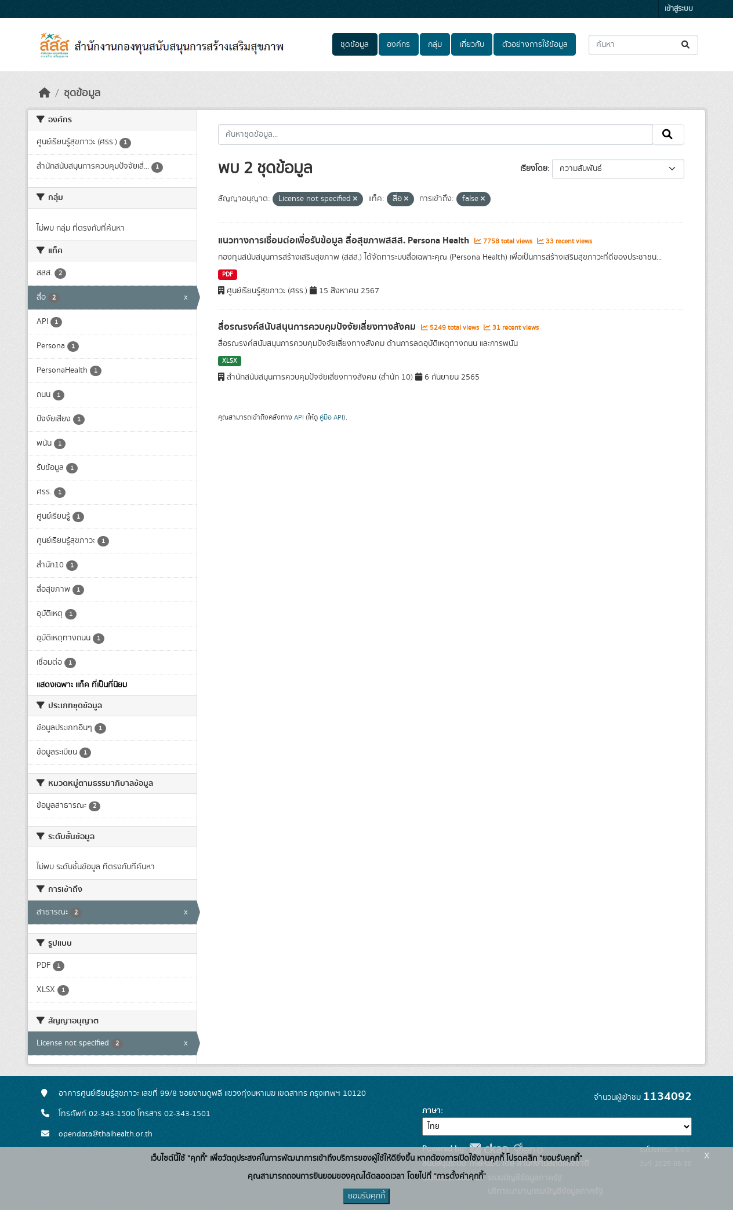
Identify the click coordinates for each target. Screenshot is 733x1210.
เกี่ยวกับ (472, 44)
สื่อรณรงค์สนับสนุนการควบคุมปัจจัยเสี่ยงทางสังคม (318, 326)
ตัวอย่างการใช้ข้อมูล (535, 44)
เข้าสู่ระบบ (679, 8)
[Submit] (686, 45)
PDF (227, 274)
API (299, 417)
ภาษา (431, 1111)
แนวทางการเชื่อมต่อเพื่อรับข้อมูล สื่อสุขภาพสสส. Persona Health (344, 240)
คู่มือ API (331, 417)
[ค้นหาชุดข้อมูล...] (643, 45)
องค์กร (398, 44)
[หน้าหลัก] (44, 93)
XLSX (229, 361)
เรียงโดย (533, 168)
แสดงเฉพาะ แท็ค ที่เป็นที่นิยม (82, 685)
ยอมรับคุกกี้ (366, 1196)
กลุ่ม (435, 44)
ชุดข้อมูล (354, 44)
